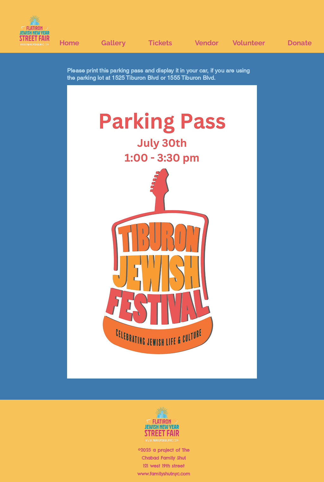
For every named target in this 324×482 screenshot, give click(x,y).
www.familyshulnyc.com (163, 474)
